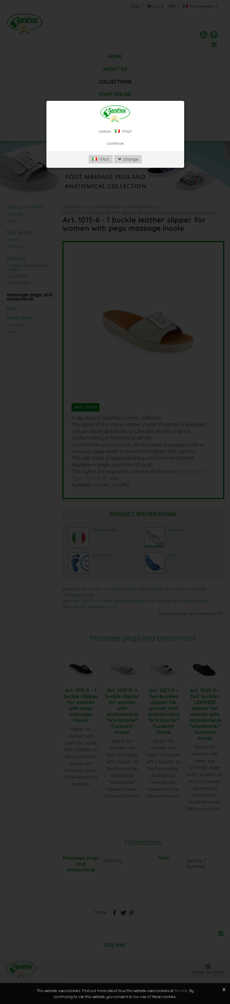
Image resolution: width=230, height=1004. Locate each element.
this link (180, 990)
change (128, 159)
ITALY (100, 159)
